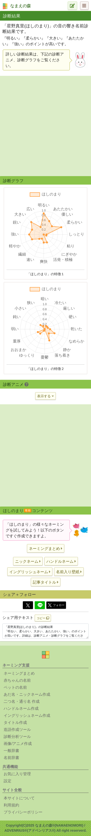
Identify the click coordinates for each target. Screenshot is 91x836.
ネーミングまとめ (19, 673)
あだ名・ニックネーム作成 (27, 694)
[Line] (40, 605)
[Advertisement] (45, 125)
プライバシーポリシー (23, 812)
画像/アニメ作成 (18, 744)
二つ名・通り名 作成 (22, 701)
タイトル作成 (15, 722)
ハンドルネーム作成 (21, 708)
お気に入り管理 (17, 774)
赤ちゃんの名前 (17, 680)
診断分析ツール (17, 736)
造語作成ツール (17, 729)
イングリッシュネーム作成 (27, 715)
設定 (7, 781)
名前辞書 (11, 758)
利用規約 (11, 805)
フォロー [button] (56, 605)
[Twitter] (28, 605)
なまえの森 (20, 6)
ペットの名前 (15, 687)
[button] (45, 548)
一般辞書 (11, 751)
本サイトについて (19, 798)
